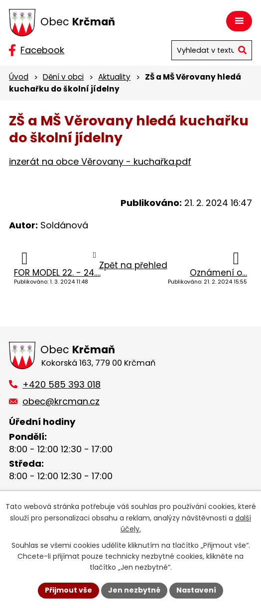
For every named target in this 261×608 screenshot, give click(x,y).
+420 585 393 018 (61, 384)
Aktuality (114, 77)
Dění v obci (63, 77)
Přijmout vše (68, 590)
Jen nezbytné (134, 590)
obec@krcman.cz (61, 401)
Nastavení (196, 590)
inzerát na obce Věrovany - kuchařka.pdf (100, 161)
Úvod (18, 77)
